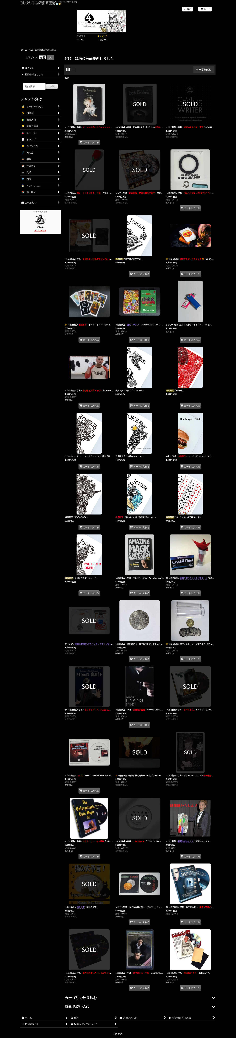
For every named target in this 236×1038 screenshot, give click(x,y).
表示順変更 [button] (203, 69)
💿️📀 (58, 4)
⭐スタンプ (102, 36)
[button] (139, 998)
